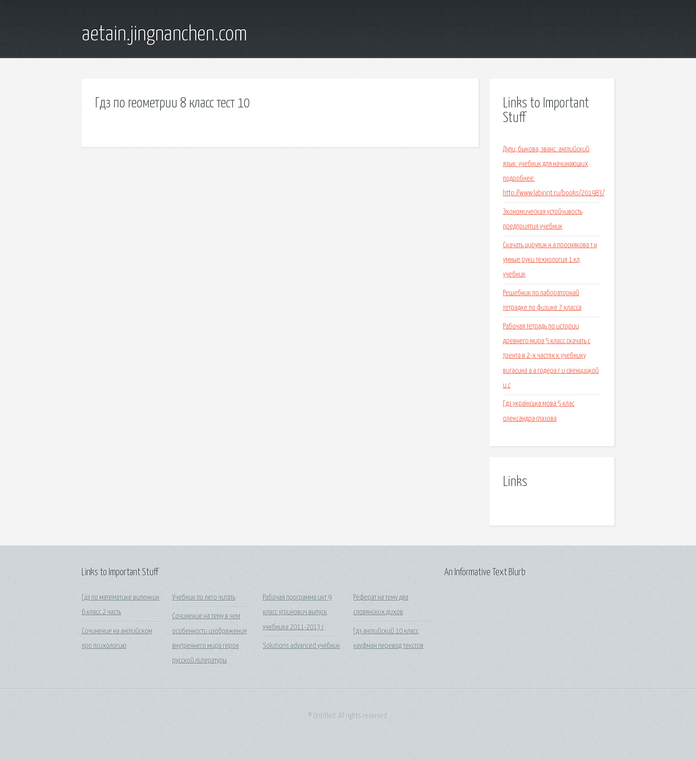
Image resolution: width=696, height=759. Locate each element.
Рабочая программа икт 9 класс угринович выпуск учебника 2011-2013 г (297, 612)
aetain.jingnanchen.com (164, 34)
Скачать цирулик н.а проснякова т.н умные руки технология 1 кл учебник (550, 260)
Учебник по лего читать (203, 597)
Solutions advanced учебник (301, 646)
